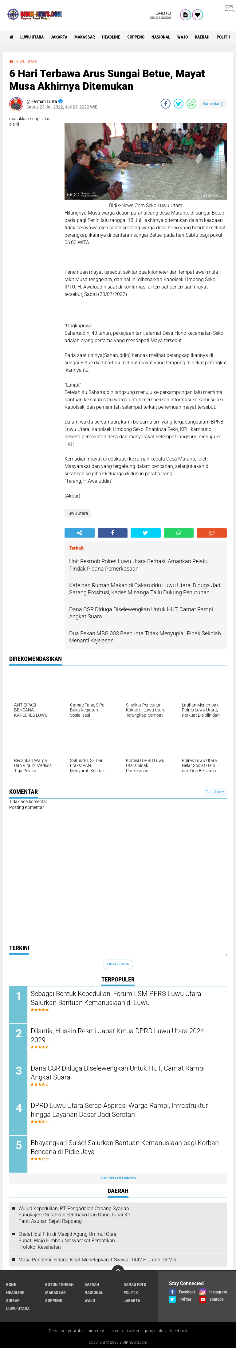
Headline (111, 37)
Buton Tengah (59, 1284)
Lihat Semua (118, 964)
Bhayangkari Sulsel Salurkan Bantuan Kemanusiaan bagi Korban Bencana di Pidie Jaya (125, 1147)
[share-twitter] (178, 104)
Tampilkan (215, 792)
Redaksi (56, 1330)
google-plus (155, 1330)
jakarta (59, 37)
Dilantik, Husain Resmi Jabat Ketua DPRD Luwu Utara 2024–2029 (119, 1035)
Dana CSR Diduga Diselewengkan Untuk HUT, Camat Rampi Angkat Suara (118, 1072)
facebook (178, 1330)
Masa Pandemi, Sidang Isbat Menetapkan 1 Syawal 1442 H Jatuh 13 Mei (97, 1260)
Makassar (84, 37)
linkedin (115, 1330)
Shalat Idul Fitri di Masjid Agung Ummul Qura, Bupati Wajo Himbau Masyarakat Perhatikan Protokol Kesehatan (67, 1240)
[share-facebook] (166, 104)
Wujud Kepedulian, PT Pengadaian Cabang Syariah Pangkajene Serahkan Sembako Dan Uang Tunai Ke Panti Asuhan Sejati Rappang (74, 1215)
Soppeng (135, 37)
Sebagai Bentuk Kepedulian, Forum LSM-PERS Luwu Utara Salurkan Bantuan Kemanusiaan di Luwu (116, 998)
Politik (224, 37)
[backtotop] (118, 1271)
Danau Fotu (135, 1284)
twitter (133, 1330)
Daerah (202, 37)
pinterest (96, 1330)
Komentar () (213, 103)
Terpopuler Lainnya (118, 1178)
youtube (76, 1330)
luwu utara (32, 37)
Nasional (160, 37)
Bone (11, 1284)
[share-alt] (80, 533)
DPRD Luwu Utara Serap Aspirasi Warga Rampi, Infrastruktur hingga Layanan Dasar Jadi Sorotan (119, 1110)
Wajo (182, 37)
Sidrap (13, 1300)
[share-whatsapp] (191, 104)
